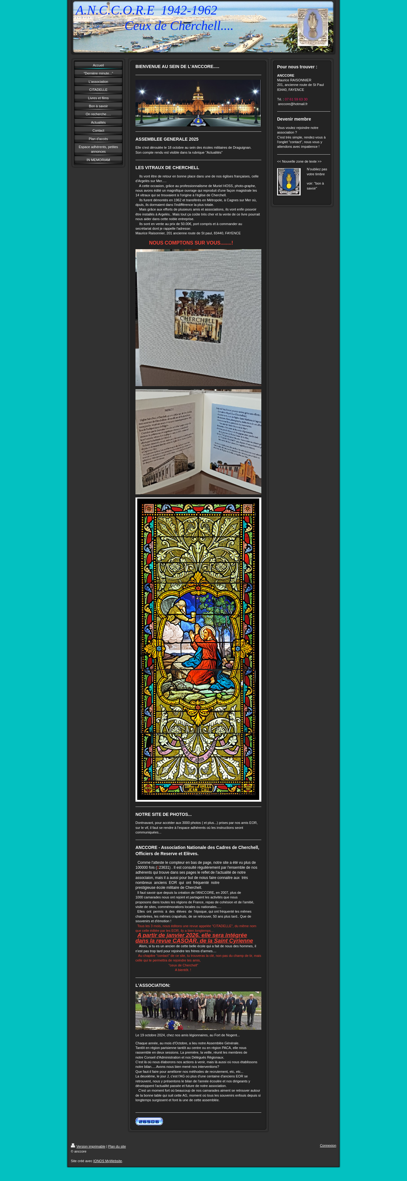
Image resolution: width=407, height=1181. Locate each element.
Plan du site (117, 1146)
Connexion (328, 1145)
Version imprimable (88, 1146)
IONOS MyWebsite (107, 1161)
